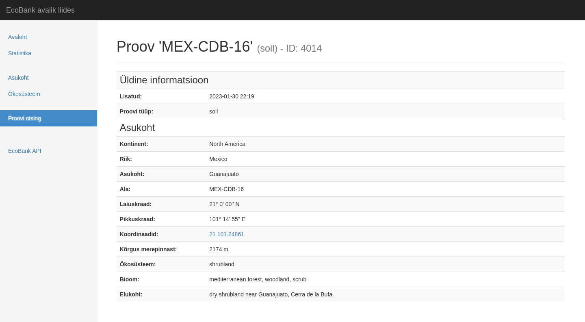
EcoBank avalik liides (40, 10)
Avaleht (17, 37)
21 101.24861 (226, 234)
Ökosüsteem (24, 94)
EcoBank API (24, 151)
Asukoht (18, 77)
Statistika (19, 53)
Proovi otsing (24, 118)
